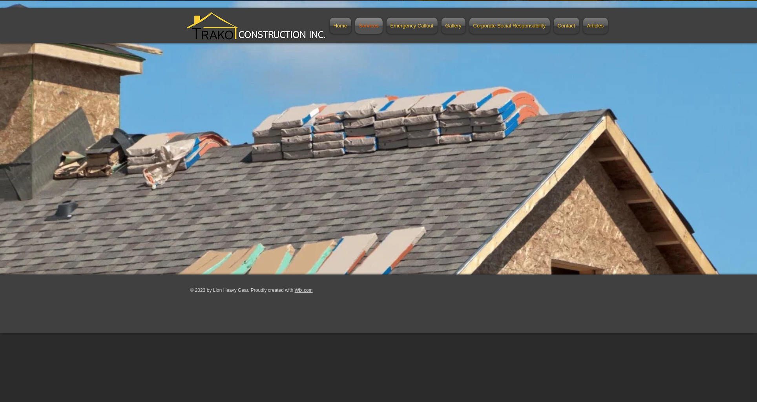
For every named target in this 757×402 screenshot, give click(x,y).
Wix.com (304, 290)
